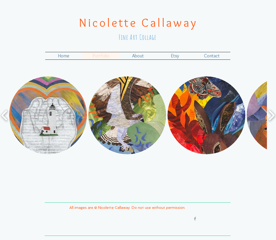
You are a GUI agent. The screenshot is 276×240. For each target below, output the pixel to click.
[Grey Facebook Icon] (195, 218)
